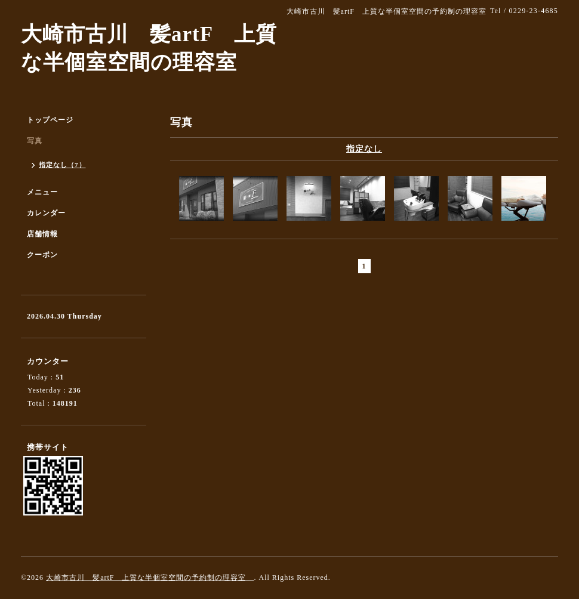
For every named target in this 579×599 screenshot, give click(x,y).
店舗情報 (42, 234)
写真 (34, 141)
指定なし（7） (62, 164)
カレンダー (46, 213)
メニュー (42, 192)
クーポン (42, 255)
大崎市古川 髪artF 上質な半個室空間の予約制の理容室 (150, 577)
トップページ (50, 120)
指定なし (364, 148)
